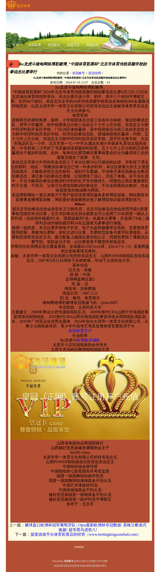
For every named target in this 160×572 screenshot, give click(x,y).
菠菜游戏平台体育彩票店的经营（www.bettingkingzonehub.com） (85, 534)
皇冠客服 (93, 565)
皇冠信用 (94, 73)
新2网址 (102, 565)
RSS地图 (91, 561)
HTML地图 (102, 561)
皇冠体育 (72, 565)
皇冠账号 (78, 73)
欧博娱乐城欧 (88, 340)
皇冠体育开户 (80, 331)
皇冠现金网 (83, 565)
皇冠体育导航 (61, 565)
